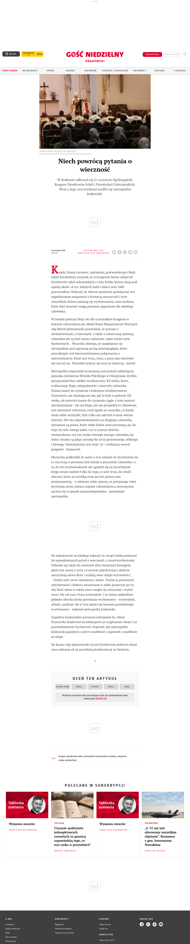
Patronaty (139, 70)
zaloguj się (172, 54)
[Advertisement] (95, 25)
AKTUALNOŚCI (30, 70)
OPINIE (50, 70)
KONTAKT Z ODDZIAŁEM (115, 70)
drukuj (130, 251)
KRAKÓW (112, 756)
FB (120, 251)
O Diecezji (180, 70)
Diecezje (159, 70)
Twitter (125, 251)
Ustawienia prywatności (64, 932)
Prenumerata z (28, 54)
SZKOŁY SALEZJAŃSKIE (67, 760)
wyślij (136, 251)
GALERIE (70, 70)
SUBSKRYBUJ (152, 54)
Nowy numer (10, 70)
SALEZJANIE (121, 756)
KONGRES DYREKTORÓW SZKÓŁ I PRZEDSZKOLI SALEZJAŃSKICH (83, 756)
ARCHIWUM (90, 70)
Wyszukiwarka (185, 54)
